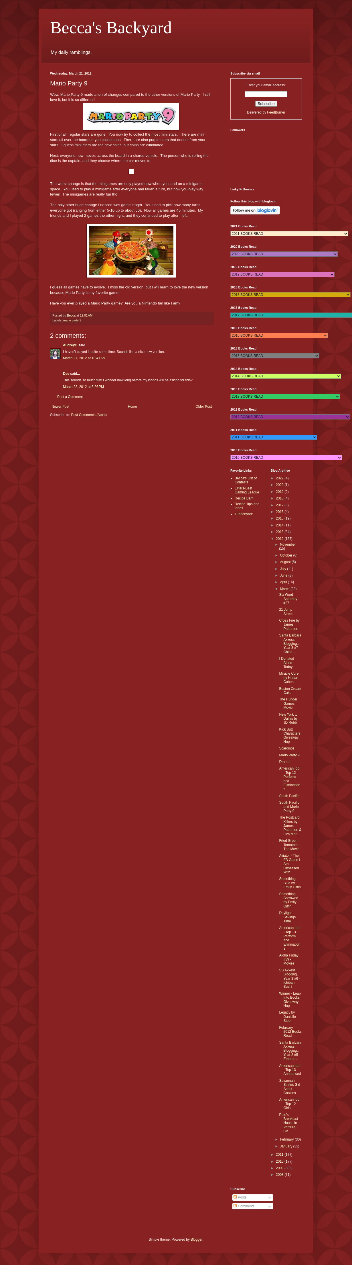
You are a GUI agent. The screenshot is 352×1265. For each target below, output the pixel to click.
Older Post (203, 407)
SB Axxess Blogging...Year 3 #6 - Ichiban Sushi (289, 978)
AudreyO (70, 345)
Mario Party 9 (289, 755)
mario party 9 (72, 320)
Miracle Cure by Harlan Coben (288, 677)
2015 (280, 518)
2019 (280, 492)
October (286, 555)
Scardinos (286, 748)
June (284, 575)
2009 (280, 1168)
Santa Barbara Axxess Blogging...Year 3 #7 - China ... (290, 643)
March (285, 589)
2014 (280, 525)
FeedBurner (276, 112)
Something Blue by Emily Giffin (289, 883)
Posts (240, 1197)
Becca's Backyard (111, 27)
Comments (244, 1206)
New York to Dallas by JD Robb (288, 718)
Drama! (284, 762)
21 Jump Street (285, 612)
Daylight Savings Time (287, 917)
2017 (280, 505)
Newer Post (60, 407)
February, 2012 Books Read (290, 1032)
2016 (280, 512)
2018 (280, 498)
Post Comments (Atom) (89, 415)
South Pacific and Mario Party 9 (289, 807)
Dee (66, 374)
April (284, 582)
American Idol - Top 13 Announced (290, 1070)
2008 (280, 1175)
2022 (280, 478)
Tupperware (244, 514)
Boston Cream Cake (290, 691)
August (286, 562)
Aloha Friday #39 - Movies (288, 959)
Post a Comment (70, 397)
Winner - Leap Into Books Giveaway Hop (289, 999)
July (283, 569)
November (288, 544)
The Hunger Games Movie (288, 703)
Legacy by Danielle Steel (287, 1016)
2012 (280, 539)
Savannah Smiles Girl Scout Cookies (289, 1087)
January (286, 1146)
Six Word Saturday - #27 (289, 599)
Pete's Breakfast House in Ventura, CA (288, 1123)
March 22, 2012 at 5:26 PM (83, 387)
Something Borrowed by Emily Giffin (288, 900)
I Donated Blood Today (286, 663)
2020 (280, 485)
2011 (280, 1155)
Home (132, 407)
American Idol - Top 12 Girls (289, 1104)
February (287, 1139)
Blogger (196, 1239)
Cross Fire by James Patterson (289, 624)
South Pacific (289, 796)
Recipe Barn (244, 498)
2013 (280, 532)
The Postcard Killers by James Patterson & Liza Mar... (290, 825)
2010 (280, 1161)
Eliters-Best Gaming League (247, 490)
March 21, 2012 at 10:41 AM (84, 358)
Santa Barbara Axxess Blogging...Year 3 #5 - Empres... (290, 1050)
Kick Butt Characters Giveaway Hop (289, 735)
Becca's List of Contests (246, 480)
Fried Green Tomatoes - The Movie (289, 845)
